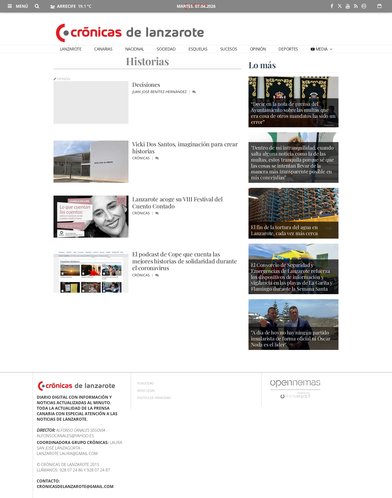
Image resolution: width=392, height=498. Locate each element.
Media (321, 49)
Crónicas (141, 158)
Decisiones (146, 84)
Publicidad (145, 383)
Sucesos (228, 49)
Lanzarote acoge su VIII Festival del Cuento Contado (178, 202)
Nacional (134, 49)
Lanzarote (71, 49)
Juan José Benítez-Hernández (160, 91)
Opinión (258, 49)
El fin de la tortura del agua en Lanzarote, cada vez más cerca (284, 230)
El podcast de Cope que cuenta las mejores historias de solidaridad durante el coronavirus (185, 261)
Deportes (288, 49)
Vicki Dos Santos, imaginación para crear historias (186, 147)
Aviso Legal (146, 390)
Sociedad (166, 49)
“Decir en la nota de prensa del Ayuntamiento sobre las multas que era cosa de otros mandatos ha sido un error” (293, 113)
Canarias (103, 49)
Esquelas (197, 49)
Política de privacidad (153, 398)
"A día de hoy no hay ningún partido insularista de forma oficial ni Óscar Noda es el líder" (290, 339)
